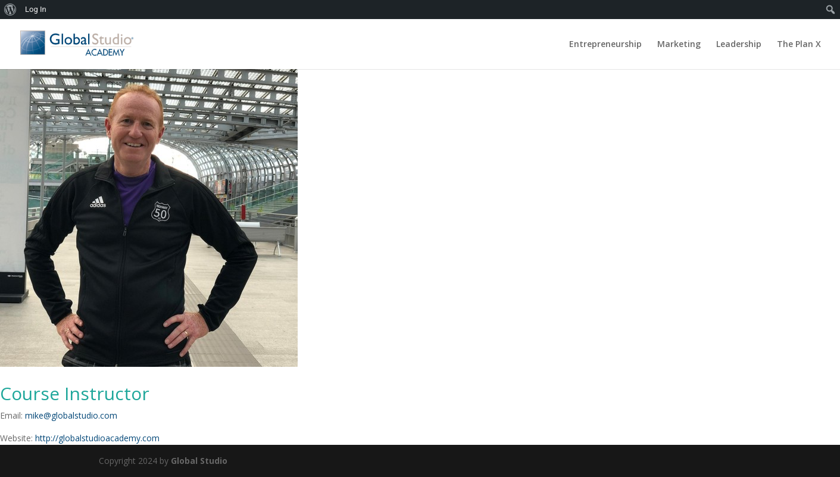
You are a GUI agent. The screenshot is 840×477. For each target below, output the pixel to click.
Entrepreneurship (605, 44)
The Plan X (799, 44)
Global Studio (199, 460)
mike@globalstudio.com (71, 415)
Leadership (738, 44)
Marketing (679, 44)
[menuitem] (10, 9)
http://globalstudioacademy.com (97, 438)
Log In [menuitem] (35, 9)
